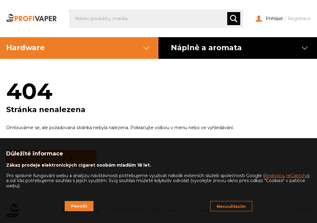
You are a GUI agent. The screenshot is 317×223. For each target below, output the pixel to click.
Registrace (299, 18)
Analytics (274, 175)
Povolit (79, 205)
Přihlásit (269, 18)
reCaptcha (297, 175)
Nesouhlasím (231, 206)
